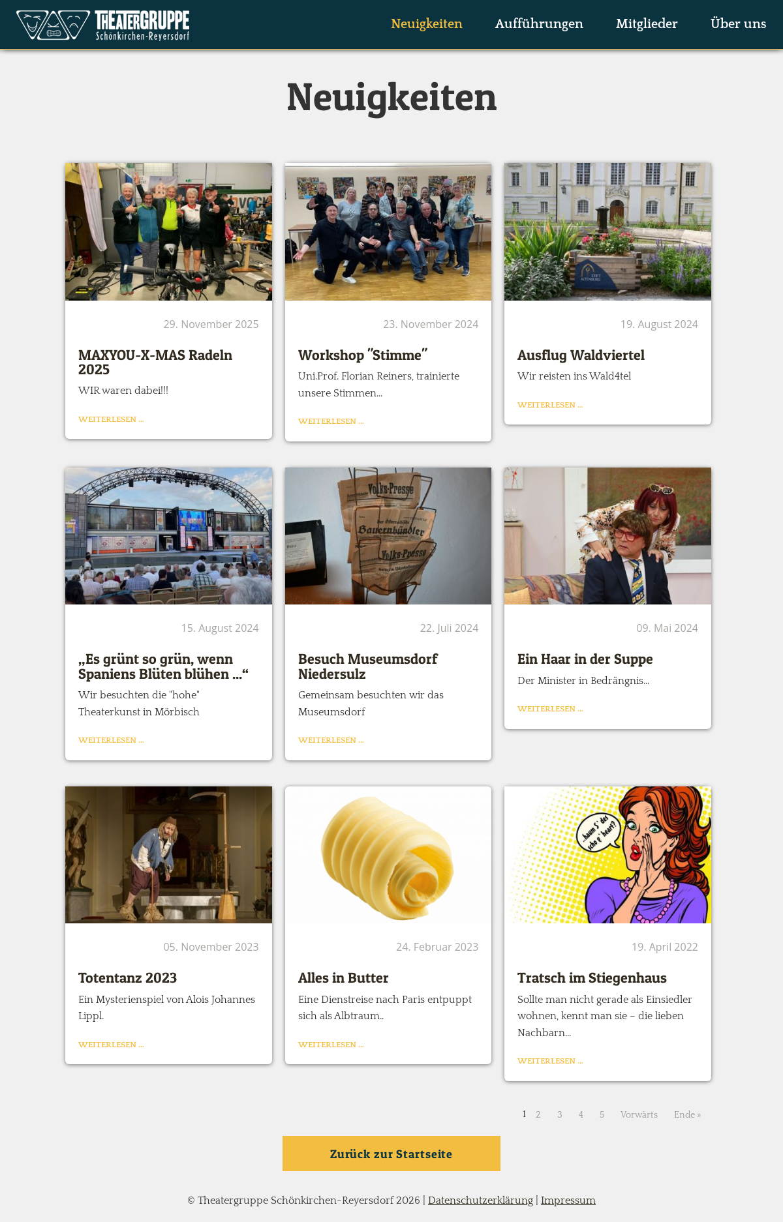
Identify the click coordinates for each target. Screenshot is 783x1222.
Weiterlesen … (111, 419)
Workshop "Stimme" (362, 355)
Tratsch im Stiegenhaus (592, 977)
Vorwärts (639, 1115)
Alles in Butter (343, 977)
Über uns (739, 24)
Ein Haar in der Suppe (585, 658)
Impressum (568, 1200)
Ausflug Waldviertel (581, 355)
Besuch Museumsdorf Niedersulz (367, 665)
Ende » (687, 1115)
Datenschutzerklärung (480, 1200)
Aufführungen (539, 24)
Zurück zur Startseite (391, 1154)
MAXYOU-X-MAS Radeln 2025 (155, 362)
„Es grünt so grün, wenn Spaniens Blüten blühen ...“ (163, 665)
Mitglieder (647, 24)
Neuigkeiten (427, 24)
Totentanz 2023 (127, 977)
